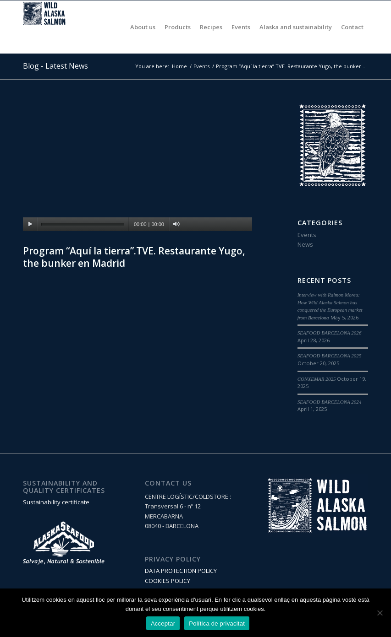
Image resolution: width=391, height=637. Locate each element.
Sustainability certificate (56, 502)
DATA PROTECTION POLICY (181, 571)
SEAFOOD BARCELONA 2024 (329, 402)
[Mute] (176, 224)
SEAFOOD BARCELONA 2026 (329, 332)
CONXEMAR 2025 (316, 379)
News (305, 244)
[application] (137, 167)
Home (179, 66)
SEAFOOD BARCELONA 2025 (329, 355)
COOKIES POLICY (167, 581)
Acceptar (163, 623)
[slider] (82, 224)
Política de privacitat (217, 623)
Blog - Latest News (55, 66)
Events (201, 66)
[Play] (30, 224)
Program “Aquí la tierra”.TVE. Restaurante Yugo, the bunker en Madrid (134, 257)
